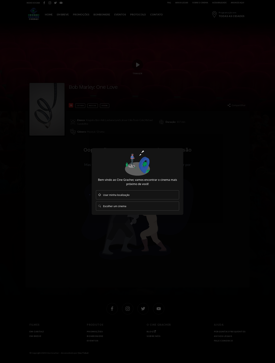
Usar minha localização (114, 195)
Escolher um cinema (112, 206)
